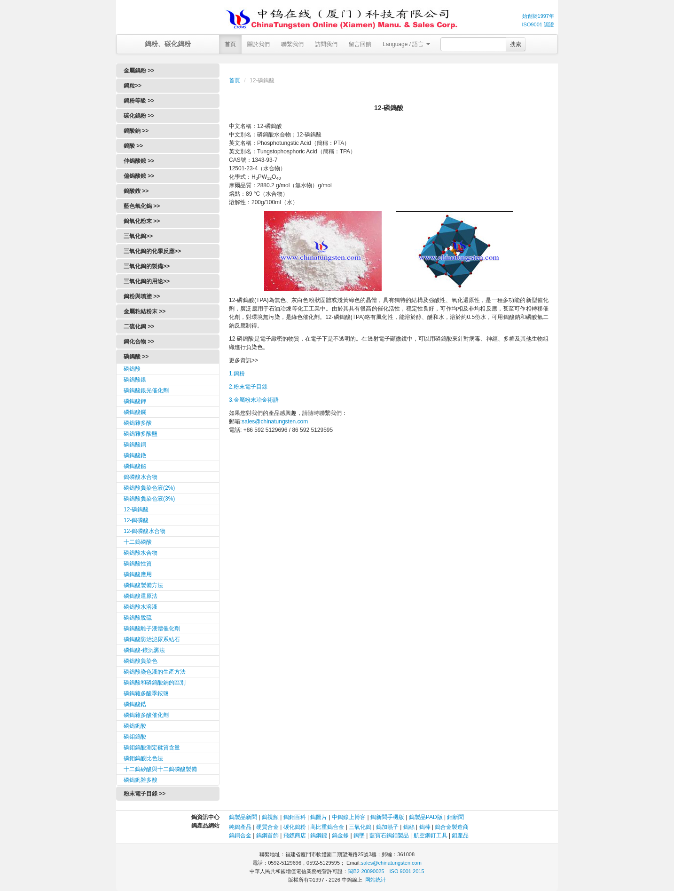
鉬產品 (460, 835)
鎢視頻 (270, 817)
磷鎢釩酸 (135, 726)
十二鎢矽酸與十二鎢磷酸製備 (160, 769)
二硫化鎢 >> (139, 326)
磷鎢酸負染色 (140, 661)
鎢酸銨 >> (136, 191)
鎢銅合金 (240, 835)
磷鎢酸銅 (135, 444)
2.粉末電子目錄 (248, 386)
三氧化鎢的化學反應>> (152, 251)
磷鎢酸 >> (136, 356)
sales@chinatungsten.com (275, 421)
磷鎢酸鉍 (135, 466)
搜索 (515, 44)
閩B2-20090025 (366, 871)
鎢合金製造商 (452, 827)
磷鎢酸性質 (138, 563)
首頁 (230, 44)
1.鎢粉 (237, 373)
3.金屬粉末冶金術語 (254, 400)
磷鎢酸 (132, 369)
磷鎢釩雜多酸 (140, 780)
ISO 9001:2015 (407, 871)
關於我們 (258, 44)
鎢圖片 (318, 817)
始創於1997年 (538, 16)
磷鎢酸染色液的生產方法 (155, 671)
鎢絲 (409, 827)
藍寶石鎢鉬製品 (389, 835)
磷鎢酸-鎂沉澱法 (144, 650)
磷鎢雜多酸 (138, 423)
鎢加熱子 (387, 827)
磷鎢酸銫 (135, 455)
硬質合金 (267, 827)
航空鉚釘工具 (430, 835)
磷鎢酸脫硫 (138, 617)
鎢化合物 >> (139, 341)
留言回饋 (360, 44)
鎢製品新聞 (244, 817)
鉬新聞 (455, 817)
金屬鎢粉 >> (139, 70)
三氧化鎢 (360, 827)
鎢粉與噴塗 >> (142, 296)
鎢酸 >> (133, 146)
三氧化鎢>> (138, 236)
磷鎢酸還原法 (140, 596)
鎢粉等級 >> (139, 100)
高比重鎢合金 (327, 827)
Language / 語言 (406, 44)
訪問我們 (326, 44)
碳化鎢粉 (294, 827)
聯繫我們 (292, 44)
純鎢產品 (240, 827)
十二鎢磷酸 (138, 542)
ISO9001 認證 (538, 24)
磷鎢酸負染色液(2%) (149, 488)
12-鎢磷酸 (136, 520)
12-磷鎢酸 (136, 509)
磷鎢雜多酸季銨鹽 (146, 693)
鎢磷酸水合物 (140, 477)
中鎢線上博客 (349, 817)
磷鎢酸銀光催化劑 (146, 390)
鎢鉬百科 (294, 817)
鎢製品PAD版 (426, 817)
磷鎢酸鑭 (135, 412)
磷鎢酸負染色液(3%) (149, 498)
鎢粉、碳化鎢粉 (168, 44)
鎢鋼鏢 (318, 835)
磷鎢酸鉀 (135, 401)
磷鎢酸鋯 (135, 704)
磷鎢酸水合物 (140, 552)
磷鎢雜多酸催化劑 (146, 715)
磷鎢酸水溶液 (140, 607)
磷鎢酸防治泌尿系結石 (152, 639)
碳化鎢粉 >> (139, 115)
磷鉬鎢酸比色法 (143, 758)
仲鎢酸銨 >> (139, 161)
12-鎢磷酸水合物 (144, 531)
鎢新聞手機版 (387, 817)
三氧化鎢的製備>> (147, 266)
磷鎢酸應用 (138, 574)
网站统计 (375, 880)
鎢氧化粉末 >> (142, 221)
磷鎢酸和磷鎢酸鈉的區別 (155, 682)
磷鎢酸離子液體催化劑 (152, 628)
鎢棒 (425, 827)
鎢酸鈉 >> (136, 130)
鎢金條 (340, 835)
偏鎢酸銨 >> (139, 176)
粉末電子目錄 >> (144, 793)
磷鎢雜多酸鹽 (140, 433)
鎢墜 (359, 835)
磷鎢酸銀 (135, 379)
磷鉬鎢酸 (135, 736)
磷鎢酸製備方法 (143, 585)
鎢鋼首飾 (267, 835)
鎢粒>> (132, 85)
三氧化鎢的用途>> (147, 281)
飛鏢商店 (294, 835)
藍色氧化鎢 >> (142, 206)
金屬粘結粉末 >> (144, 311)
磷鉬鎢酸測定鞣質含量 (152, 747)
